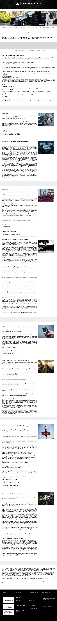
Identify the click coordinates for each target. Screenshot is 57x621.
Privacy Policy (18, 597)
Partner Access (18, 615)
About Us (17, 594)
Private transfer (31, 600)
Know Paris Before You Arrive (33, 610)
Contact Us (17, 603)
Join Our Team (18, 600)
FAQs (16, 602)
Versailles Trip (31, 595)
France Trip (30, 597)
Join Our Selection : (18, 613)
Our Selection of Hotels (32, 605)
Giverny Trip (31, 594)
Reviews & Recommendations (20, 605)
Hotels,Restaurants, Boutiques (20, 614)
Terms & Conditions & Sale (20, 595)
